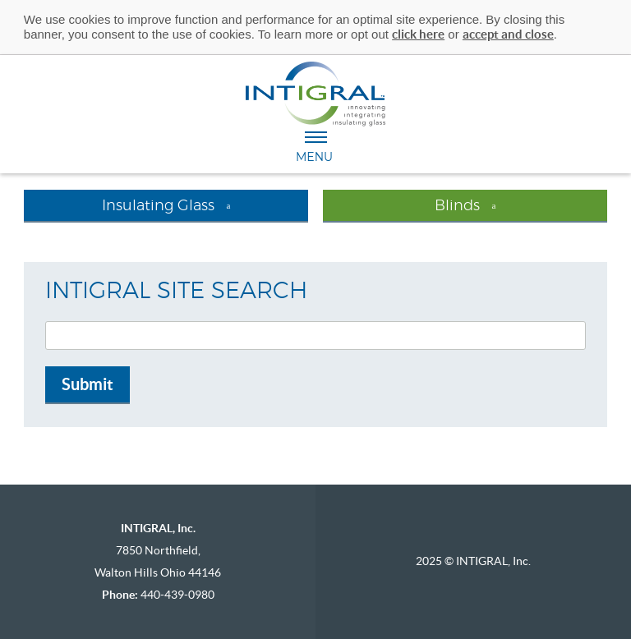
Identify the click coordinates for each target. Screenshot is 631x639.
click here (418, 34)
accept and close (508, 34)
